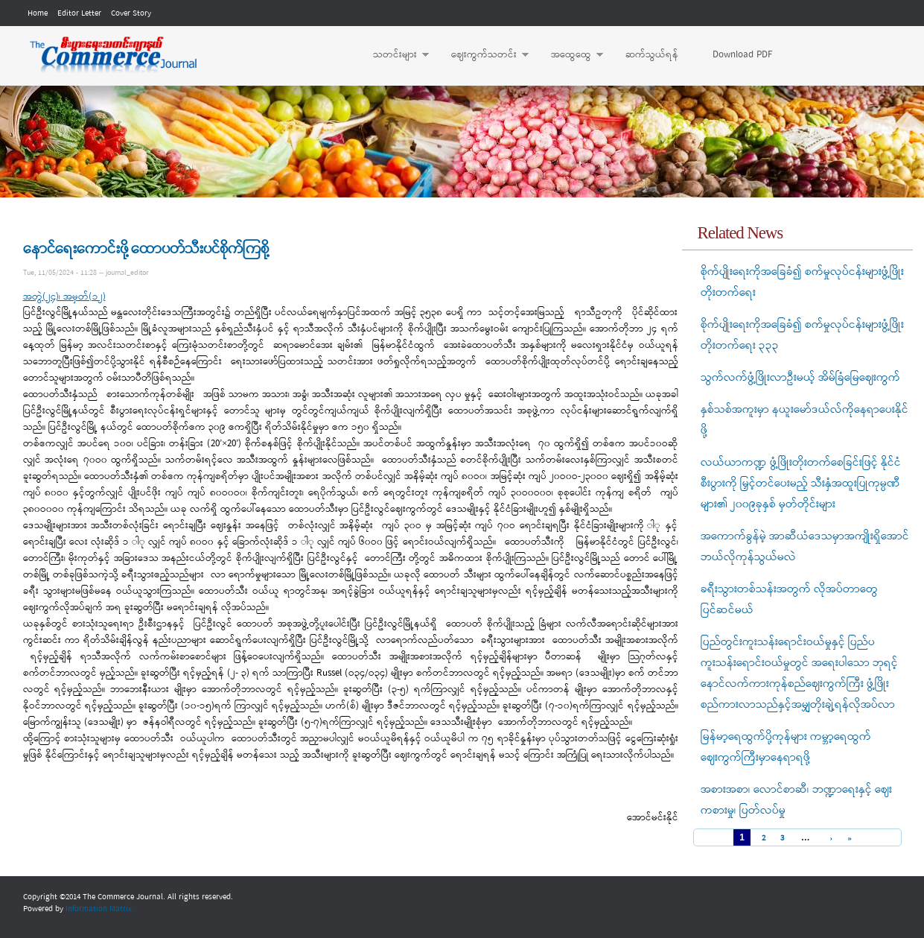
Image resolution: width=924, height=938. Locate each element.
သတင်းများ (393, 55)
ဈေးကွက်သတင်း (482, 55)
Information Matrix (99, 909)
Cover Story (131, 13)
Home (38, 13)
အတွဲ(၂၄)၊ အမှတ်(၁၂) (64, 297)
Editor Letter (79, 13)
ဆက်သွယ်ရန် (651, 55)
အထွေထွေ (569, 55)
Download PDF (742, 55)
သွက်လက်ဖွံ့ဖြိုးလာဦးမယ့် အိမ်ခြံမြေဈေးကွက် (800, 378)
